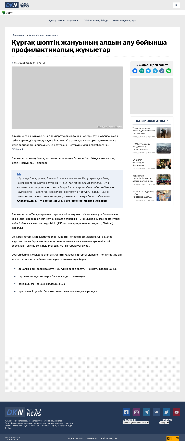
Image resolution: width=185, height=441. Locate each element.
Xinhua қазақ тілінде (96, 20)
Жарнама (92, 437)
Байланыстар (109, 437)
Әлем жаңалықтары (127, 20)
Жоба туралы (75, 437)
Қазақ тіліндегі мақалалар (61, 20)
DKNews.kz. (18, 147)
